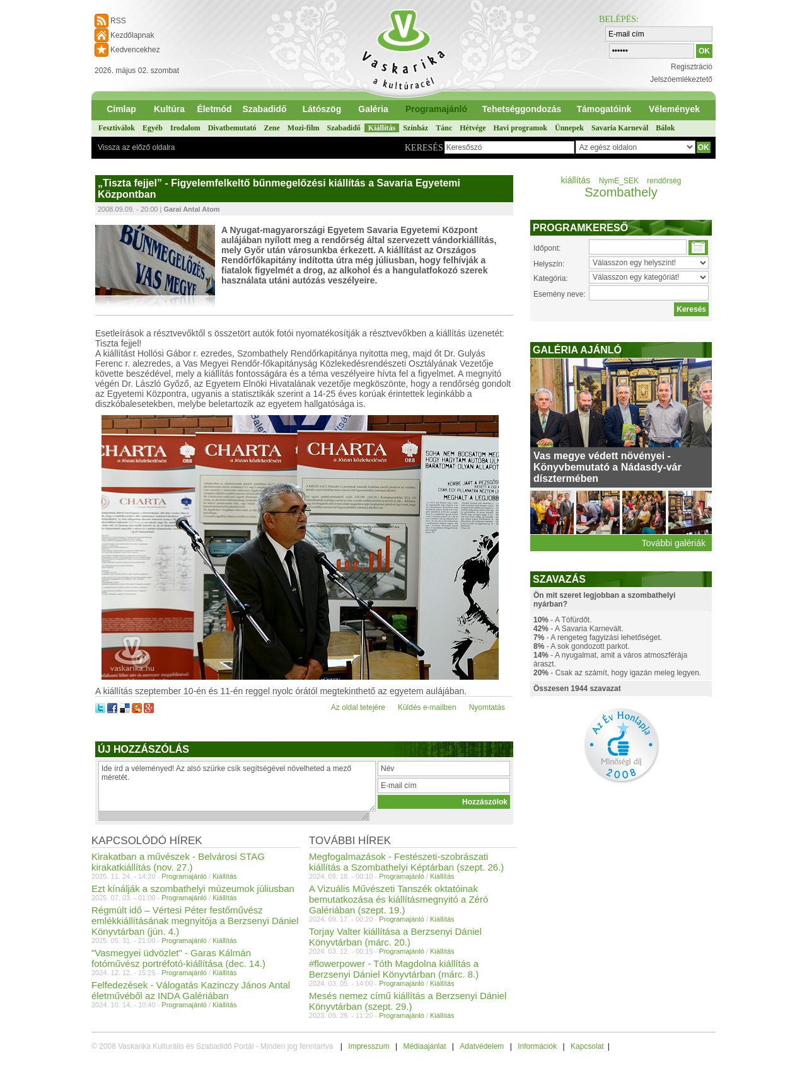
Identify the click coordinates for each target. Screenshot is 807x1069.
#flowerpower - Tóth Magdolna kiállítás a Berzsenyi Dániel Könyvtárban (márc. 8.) (394, 969)
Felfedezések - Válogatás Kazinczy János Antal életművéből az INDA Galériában (190, 990)
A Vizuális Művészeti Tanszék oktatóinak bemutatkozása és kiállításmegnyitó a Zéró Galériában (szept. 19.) (398, 899)
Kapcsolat (587, 1046)
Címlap (121, 109)
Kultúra (169, 109)
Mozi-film (303, 127)
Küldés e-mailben (427, 707)
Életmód (214, 109)
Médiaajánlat (424, 1046)
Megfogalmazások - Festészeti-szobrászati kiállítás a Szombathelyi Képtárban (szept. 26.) (406, 861)
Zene (271, 127)
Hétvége (472, 127)
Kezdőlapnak (132, 35)
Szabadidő (264, 109)
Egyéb (152, 127)
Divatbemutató (232, 127)
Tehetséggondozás (522, 109)
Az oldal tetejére (358, 707)
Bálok (665, 127)
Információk (537, 1046)
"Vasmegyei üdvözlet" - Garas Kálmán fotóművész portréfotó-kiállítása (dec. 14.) (178, 958)
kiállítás (576, 180)
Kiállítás (381, 127)
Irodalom (185, 127)
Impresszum (368, 1046)
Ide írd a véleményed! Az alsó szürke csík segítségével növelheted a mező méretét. (237, 786)
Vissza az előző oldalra (136, 147)
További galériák (673, 543)
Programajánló (436, 109)
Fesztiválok (116, 127)
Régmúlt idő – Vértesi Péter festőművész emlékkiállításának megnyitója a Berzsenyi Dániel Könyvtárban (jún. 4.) (195, 921)
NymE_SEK (619, 180)
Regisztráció (691, 66)
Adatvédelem (482, 1046)
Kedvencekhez (135, 49)
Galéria (373, 109)
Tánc (444, 127)
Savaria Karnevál (619, 127)
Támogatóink (603, 109)
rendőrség (664, 180)
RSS (118, 20)
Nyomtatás (487, 707)
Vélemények (674, 109)
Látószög (322, 109)
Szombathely (621, 192)
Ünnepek (569, 127)
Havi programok (520, 127)
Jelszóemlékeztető (681, 79)
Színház (415, 127)
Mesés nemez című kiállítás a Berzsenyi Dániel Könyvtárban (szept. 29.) (407, 1001)
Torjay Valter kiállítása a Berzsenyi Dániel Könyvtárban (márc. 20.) (395, 936)
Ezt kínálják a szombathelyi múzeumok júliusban (192, 888)
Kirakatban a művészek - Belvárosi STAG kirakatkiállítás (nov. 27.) (178, 861)
